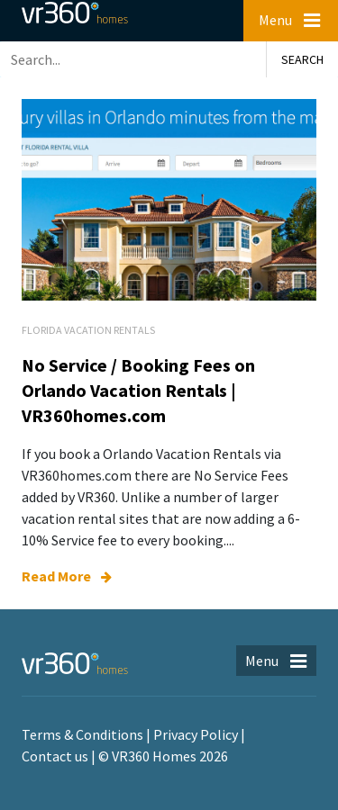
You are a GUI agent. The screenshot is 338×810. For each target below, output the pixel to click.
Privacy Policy (195, 734)
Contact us (55, 756)
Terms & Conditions (82, 734)
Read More (67, 576)
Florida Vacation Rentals (88, 330)
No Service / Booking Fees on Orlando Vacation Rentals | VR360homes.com (138, 390)
